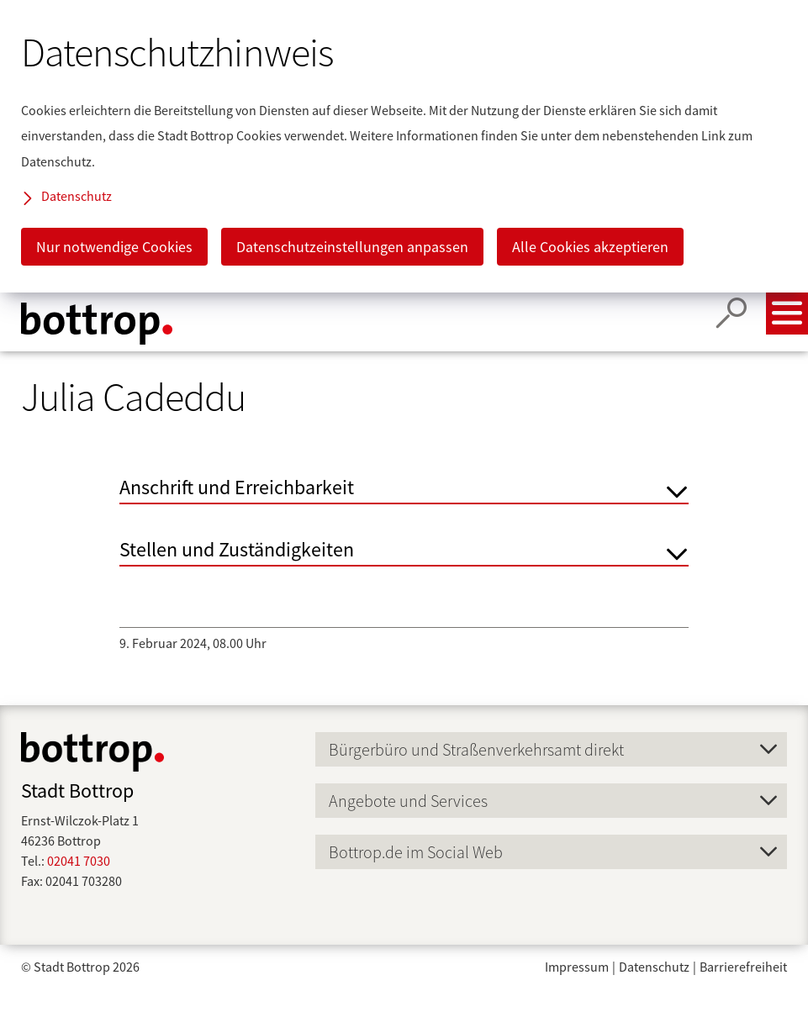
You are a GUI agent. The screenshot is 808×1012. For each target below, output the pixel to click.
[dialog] (404, 146)
